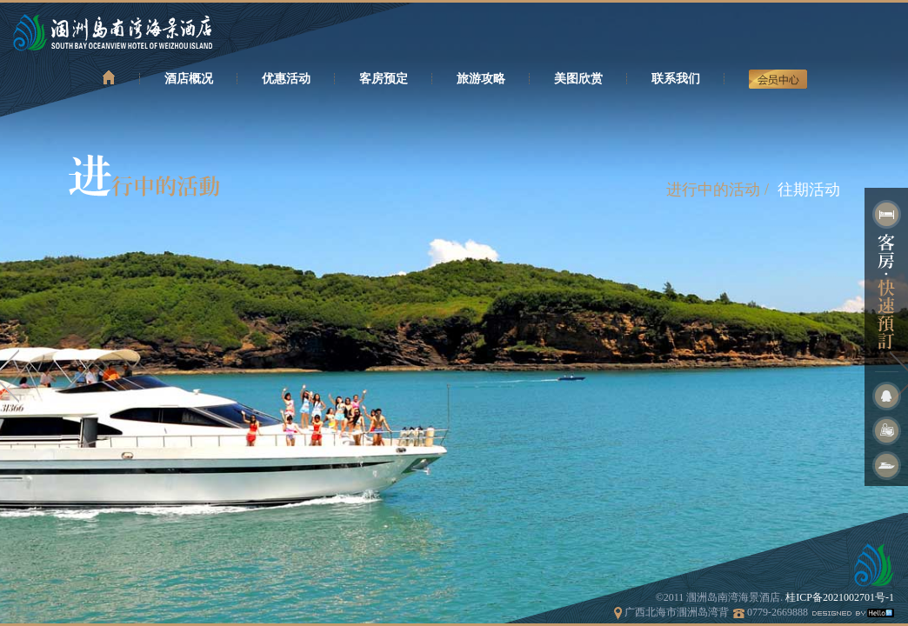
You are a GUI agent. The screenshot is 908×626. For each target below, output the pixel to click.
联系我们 (675, 78)
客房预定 (383, 78)
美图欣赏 (578, 78)
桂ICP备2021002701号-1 (839, 597)
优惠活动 (286, 78)
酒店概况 (188, 78)
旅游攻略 (481, 78)
